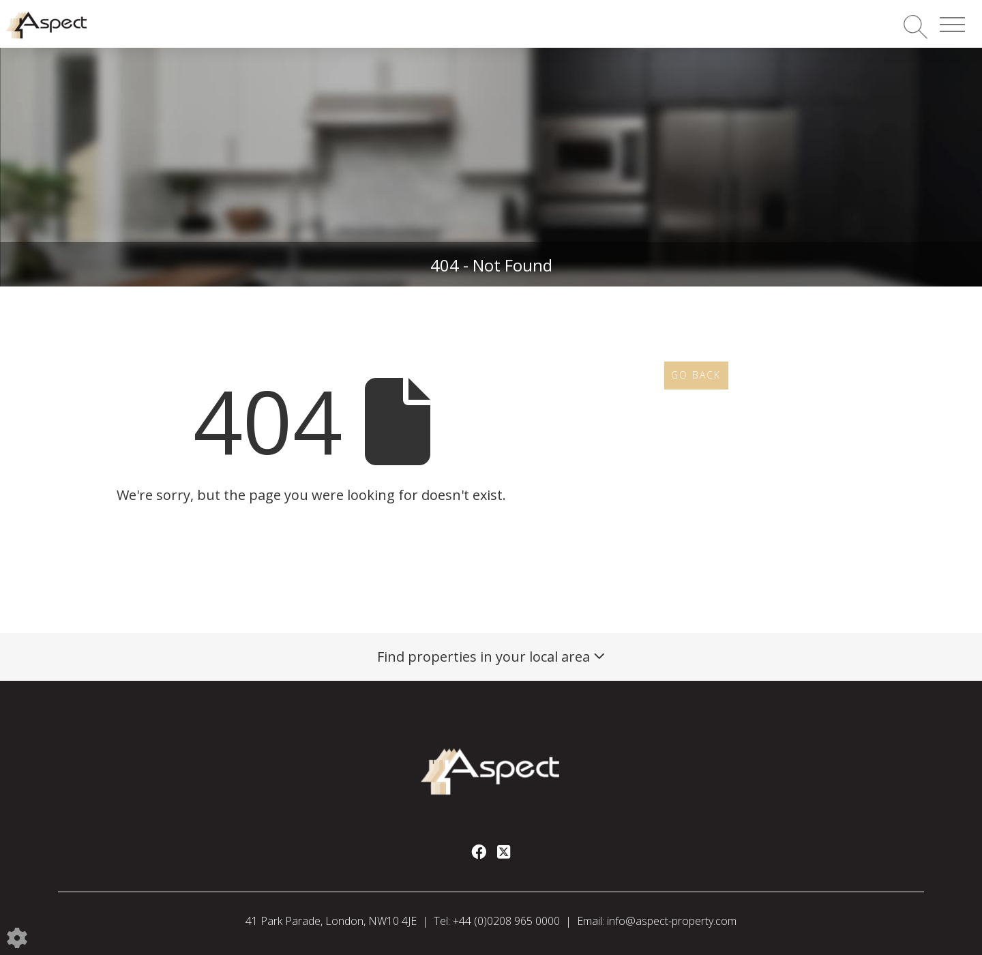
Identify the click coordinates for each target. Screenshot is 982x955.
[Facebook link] (478, 851)
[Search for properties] (915, 26)
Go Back (696, 374)
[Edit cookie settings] (17, 936)
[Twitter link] (503, 851)
